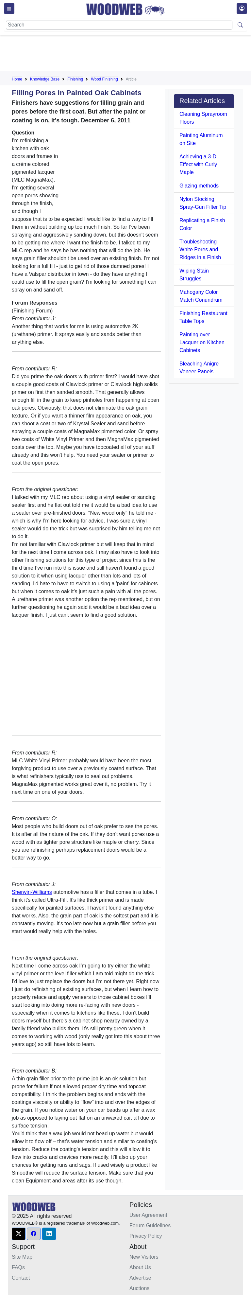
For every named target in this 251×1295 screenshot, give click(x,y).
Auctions (139, 1288)
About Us (140, 1267)
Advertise (140, 1278)
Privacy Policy (145, 1236)
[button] (18, 1234)
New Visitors (144, 1257)
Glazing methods (199, 185)
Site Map (22, 1257)
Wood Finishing (104, 79)
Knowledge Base (44, 79)
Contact (21, 1278)
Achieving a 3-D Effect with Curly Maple (198, 164)
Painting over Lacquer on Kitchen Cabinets (202, 342)
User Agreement (148, 1215)
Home (17, 79)
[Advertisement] (131, 54)
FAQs (18, 1267)
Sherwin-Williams (32, 892)
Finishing (75, 79)
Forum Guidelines (150, 1225)
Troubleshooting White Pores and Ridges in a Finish (200, 249)
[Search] (119, 25)
